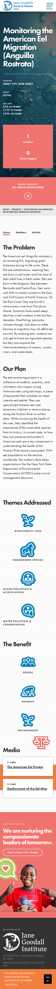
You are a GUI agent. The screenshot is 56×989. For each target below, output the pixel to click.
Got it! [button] (48, 979)
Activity (36, 232)
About (6, 232)
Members (21, 232)
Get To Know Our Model (22, 852)
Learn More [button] (11, 984)
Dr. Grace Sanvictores (28, 187)
